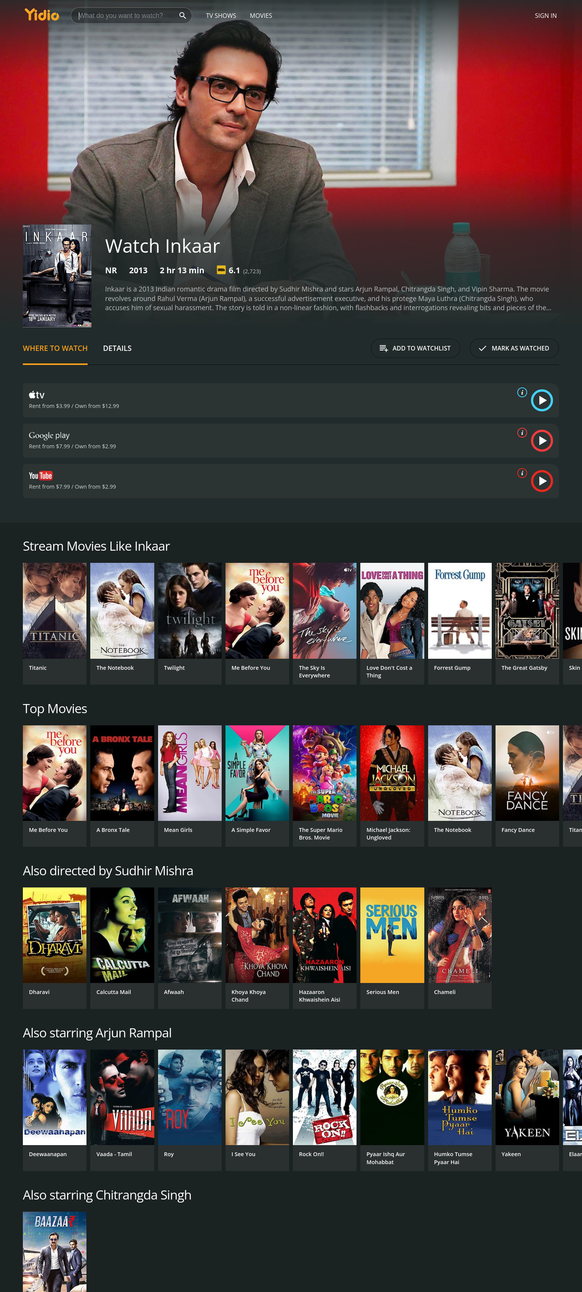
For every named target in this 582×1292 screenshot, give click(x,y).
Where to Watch (55, 348)
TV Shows (221, 15)
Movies (261, 15)
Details (117, 348)
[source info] (520, 392)
